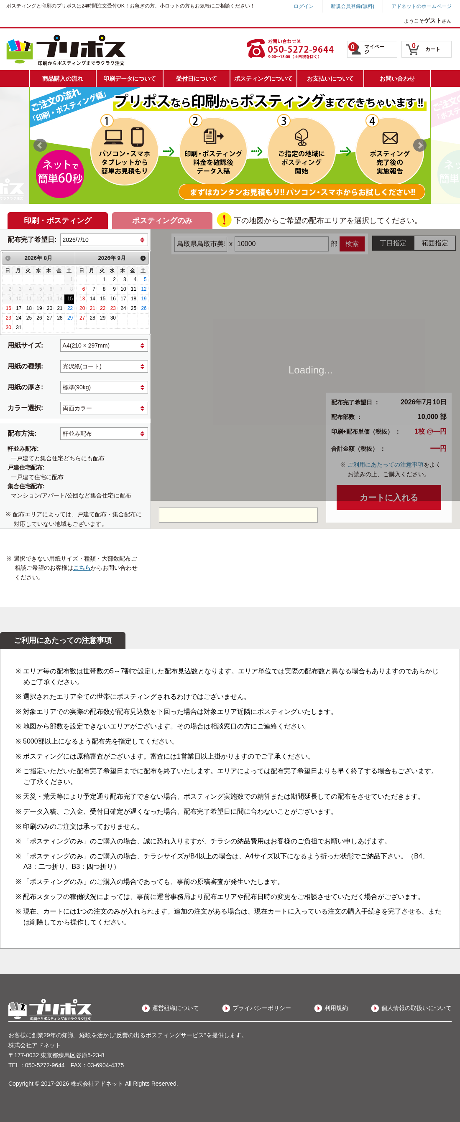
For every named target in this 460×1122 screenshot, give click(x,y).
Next (420, 145)
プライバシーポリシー (262, 1008)
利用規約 (336, 1008)
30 (8, 327)
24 (18, 318)
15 (70, 299)
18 (29, 308)
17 (18, 308)
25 (29, 318)
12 (143, 289)
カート (426, 47)
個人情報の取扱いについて (416, 1008)
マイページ (366, 48)
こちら (82, 567)
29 (70, 318)
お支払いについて (330, 78)
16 (8, 308)
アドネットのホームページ (421, 6)
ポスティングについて (263, 78)
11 (133, 289)
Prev (40, 145)
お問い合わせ (397, 78)
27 (49, 318)
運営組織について (175, 1008)
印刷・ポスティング (58, 220)
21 (59, 308)
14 (92, 299)
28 (59, 318)
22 (70, 308)
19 (39, 308)
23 (8, 318)
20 (49, 308)
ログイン (304, 6)
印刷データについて (129, 78)
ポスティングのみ (162, 220)
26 (39, 318)
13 (82, 299)
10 (123, 289)
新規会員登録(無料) (352, 6)
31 (18, 327)
